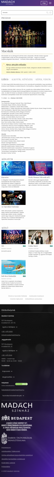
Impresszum (6, 447)
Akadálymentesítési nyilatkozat (13, 459)
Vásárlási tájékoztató (16, 299)
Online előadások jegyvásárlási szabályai (17, 455)
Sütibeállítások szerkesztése (33, 299)
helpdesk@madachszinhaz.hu (13, 390)
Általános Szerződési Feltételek (17, 296)
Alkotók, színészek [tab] (22, 79)
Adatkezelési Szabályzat (36, 296)
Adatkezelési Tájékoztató (11, 451)
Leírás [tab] (4, 79)
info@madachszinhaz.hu (11, 335)
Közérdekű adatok (8, 463)
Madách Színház (6, 248)
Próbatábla (6, 467)
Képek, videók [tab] (43, 79)
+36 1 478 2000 (7, 332)
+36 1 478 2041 (7, 355)
